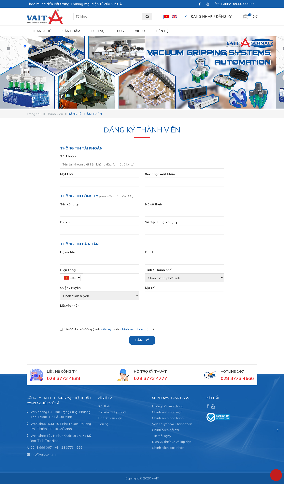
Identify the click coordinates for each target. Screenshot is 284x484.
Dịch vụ (98, 31)
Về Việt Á (105, 398)
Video (140, 31)
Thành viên (54, 114)
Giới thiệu (104, 406)
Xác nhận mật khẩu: (160, 174)
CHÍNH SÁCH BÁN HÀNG (171, 398)
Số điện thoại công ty (161, 222)
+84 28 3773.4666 (68, 447)
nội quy (106, 329)
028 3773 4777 (150, 378)
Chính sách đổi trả (165, 430)
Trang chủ (41, 31)
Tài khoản (68, 156)
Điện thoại (68, 270)
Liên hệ (162, 31)
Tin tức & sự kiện (110, 418)
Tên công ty (69, 204)
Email (149, 252)
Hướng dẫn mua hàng (167, 406)
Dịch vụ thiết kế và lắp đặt (171, 442)
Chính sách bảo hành (168, 418)
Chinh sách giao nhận (168, 448)
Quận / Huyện (70, 288)
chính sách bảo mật (135, 329)
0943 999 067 (41, 447)
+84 (73, 278)
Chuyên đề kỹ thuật (112, 412)
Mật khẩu (67, 174)
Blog (120, 31)
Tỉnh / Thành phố (158, 270)
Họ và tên (67, 252)
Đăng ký (224, 16)
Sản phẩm (71, 31)
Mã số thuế (153, 204)
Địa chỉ (65, 222)
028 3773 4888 (63, 378)
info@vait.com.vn (43, 454)
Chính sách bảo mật (167, 412)
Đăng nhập (202, 16)
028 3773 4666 (237, 378)
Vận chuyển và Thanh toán (172, 424)
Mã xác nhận (69, 305)
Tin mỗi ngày (161, 436)
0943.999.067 (243, 4)
